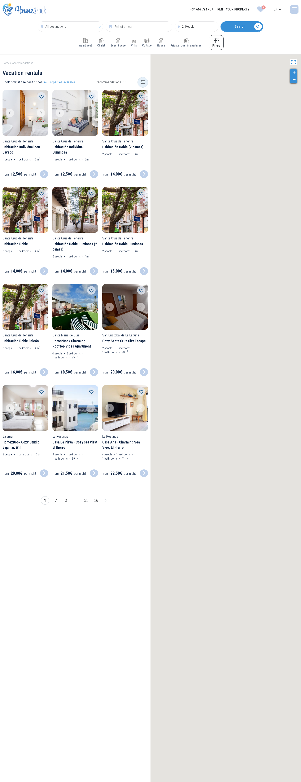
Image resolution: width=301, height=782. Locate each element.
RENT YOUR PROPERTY (233, 9)
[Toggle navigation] (294, 9)
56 (96, 500)
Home (6, 63)
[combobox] (278, 9)
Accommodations (22, 63)
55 (86, 500)
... (76, 500)
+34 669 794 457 (201, 9)
